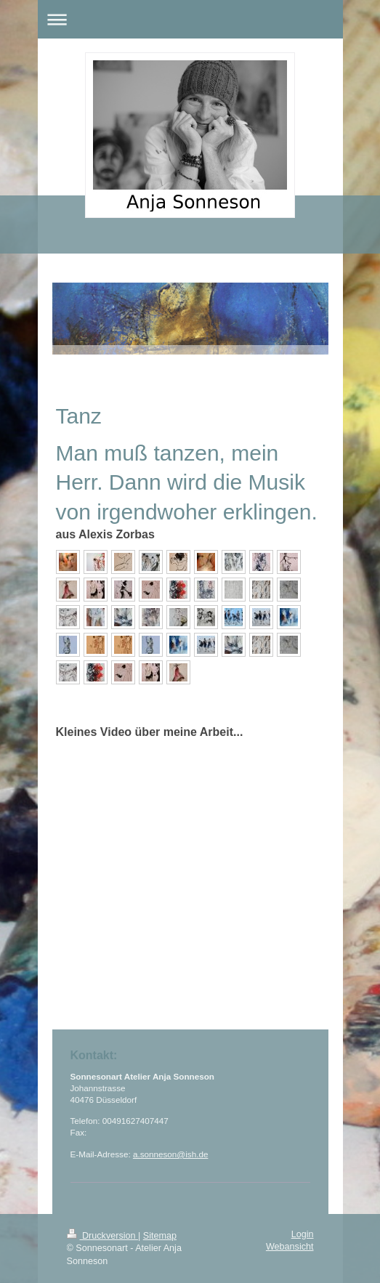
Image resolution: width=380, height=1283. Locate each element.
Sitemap (160, 1236)
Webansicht (290, 1247)
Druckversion (102, 1236)
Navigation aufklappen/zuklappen (190, 19)
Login (302, 1234)
